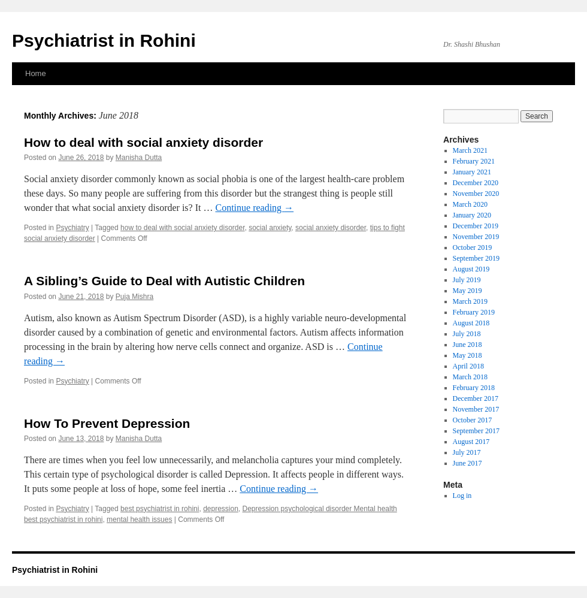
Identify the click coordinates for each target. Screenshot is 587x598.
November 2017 (476, 409)
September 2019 (476, 258)
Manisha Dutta (139, 157)
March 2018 (470, 377)
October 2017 (472, 420)
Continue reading (254, 208)
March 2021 (470, 150)
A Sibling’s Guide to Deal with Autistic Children (164, 281)
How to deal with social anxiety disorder (143, 142)
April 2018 (468, 366)
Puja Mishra (134, 296)
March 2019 (470, 301)
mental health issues (139, 519)
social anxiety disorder (330, 228)
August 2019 (471, 269)
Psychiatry (72, 228)
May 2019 (467, 290)
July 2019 (467, 280)
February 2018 (474, 387)
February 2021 (474, 161)
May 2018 (467, 355)
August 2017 (471, 441)
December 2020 (475, 183)
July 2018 (467, 334)
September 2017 (476, 431)
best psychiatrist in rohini (159, 509)
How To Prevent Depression (107, 423)
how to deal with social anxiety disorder (182, 228)
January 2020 (472, 215)
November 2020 (476, 193)
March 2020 (470, 204)
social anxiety (270, 228)
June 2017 (467, 463)
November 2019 (476, 236)
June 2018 (467, 344)
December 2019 (475, 226)
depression (220, 509)
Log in (462, 495)
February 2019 (474, 312)
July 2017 (467, 452)
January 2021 (472, 172)
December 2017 (475, 398)
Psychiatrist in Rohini (104, 40)
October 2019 (472, 247)
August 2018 (471, 323)
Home (35, 73)
